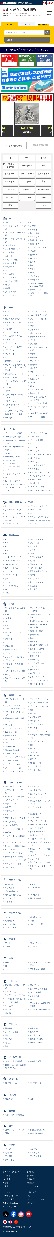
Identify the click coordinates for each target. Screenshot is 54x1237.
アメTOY (34, 344)
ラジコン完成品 (36, 557)
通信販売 (31, 1183)
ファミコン (9, 725)
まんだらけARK (9, 1206)
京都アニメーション (13, 361)
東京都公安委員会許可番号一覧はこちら (17, 1227)
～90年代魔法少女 (12, 377)
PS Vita (33, 713)
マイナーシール (36, 797)
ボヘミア (6, 1192)
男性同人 (27, 190)
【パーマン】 (10, 387)
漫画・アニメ (35, 943)
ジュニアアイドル (37, 677)
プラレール (34, 543)
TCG (7, 814)
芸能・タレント (36, 240)
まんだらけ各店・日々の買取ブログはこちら (27, 49)
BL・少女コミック (13, 245)
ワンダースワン (36, 741)
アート (8, 943)
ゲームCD (9, 653)
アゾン (8, 470)
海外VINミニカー (37, 568)
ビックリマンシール (38, 794)
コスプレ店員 (8, 1199)
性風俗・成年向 (11, 260)
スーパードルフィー (13, 481)
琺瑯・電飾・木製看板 (14, 1115)
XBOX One (34, 756)
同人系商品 (9, 1039)
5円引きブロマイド (38, 839)
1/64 (6, 553)
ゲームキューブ (11, 735)
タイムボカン (10, 339)
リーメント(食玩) (37, 479)
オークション (32, 1186)
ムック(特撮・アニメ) (14, 249)
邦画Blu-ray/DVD (37, 659)
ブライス (33, 447)
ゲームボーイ (10, 753)
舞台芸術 (33, 230)
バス (7, 593)
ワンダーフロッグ (37, 487)
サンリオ (9, 506)
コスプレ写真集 (36, 1039)
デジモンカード (11, 811)
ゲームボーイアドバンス (15, 757)
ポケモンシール (11, 804)
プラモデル (34, 330)
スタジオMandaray (10, 1203)
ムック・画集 (10, 277)
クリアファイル (36, 786)
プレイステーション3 (39, 699)
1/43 (6, 550)
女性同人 (10, 190)
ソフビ (33, 326)
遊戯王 (8, 807)
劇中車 (33, 561)
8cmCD (8, 614)
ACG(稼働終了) (11, 825)
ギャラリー (34, 1153)
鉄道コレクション (37, 582)
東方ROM (34, 1028)
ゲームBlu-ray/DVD (13, 650)
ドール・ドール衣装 (13, 433)
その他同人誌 (43, 190)
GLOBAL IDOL (11, 928)
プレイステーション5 (39, 706)
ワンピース (34, 361)
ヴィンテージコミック (14, 222)
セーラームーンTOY (13, 513)
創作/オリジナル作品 (38, 989)
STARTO (8, 917)
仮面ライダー (35, 379)
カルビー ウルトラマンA (40, 855)
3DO (32, 745)
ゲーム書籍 (9, 252)
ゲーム (8, 946)
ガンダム (33, 368)
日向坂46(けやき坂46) (14, 895)
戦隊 (32, 386)
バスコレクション (37, 539)
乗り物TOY (27, 166)
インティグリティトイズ (15, 474)
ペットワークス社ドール (40, 454)
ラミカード (9, 867)
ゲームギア (34, 728)
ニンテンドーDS (12, 761)
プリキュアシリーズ (13, 523)
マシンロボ (9, 354)
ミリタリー (34, 237)
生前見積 (31, 1179)
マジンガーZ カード (38, 821)
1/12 (6, 539)
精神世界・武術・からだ (40, 645)
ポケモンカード (11, 800)
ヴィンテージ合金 (37, 417)
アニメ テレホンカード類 (15, 860)
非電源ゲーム (10, 267)
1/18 (6, 543)
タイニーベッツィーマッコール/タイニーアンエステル (15, 487)
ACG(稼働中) (10, 821)
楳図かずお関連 (36, 631)
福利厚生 (6, 1179)
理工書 (33, 251)
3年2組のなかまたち (13, 437)
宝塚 (44, 182)
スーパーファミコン (13, 728)
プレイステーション (13, 768)
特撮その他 (34, 393)
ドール (43, 158)
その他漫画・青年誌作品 (15, 999)
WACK (33, 884)
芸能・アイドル (36, 652)
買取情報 (31, 1176)
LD (6, 622)
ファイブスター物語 (38, 403)
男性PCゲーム (11, 1083)
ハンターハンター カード (15, 797)
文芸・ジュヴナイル (38, 247)
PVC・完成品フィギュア (40, 315)
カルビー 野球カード (38, 828)
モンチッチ (34, 513)
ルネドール (34, 483)
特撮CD (33, 638)
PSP (31, 710)
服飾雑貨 (9, 1099)
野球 (10, 205)
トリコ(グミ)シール (13, 842)
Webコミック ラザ (10, 1196)
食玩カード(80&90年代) (15, 846)
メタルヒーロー (36, 390)
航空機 (33, 575)
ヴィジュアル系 (36, 924)
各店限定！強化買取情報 (40, 1009)
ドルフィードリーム (38, 433)
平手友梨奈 (9, 888)
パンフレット (35, 276)
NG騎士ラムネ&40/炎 (39, 413)
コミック (9, 256)
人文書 (33, 226)
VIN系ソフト (35, 673)
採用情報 (6, 1176)
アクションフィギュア (39, 312)
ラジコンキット (36, 553)
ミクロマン (9, 357)
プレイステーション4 (39, 703)
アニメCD (9, 646)
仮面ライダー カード (38, 824)
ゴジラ (8, 391)
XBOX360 (34, 752)
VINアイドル (10, 924)
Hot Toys (8, 417)
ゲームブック (35, 290)
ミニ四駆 (33, 546)
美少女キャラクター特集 (40, 862)
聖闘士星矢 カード (37, 814)
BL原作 (8, 618)
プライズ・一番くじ (38, 319)
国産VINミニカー (37, 564)
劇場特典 (9, 1153)
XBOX (32, 748)
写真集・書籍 (35, 898)
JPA (6, 315)
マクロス (33, 372)
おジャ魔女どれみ (12, 319)
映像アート (34, 670)
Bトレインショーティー (15, 557)
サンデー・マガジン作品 (15, 995)
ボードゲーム (35, 280)
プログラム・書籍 (37, 969)
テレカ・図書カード (13, 1032)
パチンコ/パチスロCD (14, 664)
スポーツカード (36, 835)
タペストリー (10, 1160)
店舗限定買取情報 (40, 145)
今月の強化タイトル (13, 786)
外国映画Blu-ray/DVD (39, 621)
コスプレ (27, 198)
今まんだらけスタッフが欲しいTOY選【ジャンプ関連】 (15, 368)
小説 (7, 270)
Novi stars (9, 453)
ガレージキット (36, 333)
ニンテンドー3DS (12, 764)
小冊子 (33, 269)
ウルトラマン (35, 382)
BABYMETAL (36, 888)
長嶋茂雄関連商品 (37, 1130)
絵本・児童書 (10, 263)
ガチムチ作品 (35, 992)
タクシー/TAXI (11, 575)
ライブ (8, 675)
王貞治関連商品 (36, 1133)
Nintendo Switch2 (12, 750)
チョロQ (8, 579)
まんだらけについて (11, 1172)
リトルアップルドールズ (40, 472)
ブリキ (33, 340)
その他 (43, 205)
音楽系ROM (35, 1035)
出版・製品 (31, 1192)
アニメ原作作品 (11, 1002)
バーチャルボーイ (12, 739)
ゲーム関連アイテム (13, 336)
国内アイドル (35, 917)
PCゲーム (10, 198)
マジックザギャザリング (15, 818)
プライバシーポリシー (36, 1199)
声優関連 (9, 1156)
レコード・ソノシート (39, 680)
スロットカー (10, 571)
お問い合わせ (32, 1203)
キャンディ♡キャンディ (40, 490)
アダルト (9, 639)
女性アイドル (43, 174)
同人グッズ (34, 985)
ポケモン (33, 354)
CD (6, 966)
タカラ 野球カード (37, 832)
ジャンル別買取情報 (13, 146)
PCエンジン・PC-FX (38, 731)
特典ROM (34, 1032)
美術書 (8, 288)
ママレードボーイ (37, 510)
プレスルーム (32, 1196)
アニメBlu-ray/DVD (13, 642)
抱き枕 (8, 1046)
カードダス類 (35, 790)
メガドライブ (35, 717)
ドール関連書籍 (36, 440)
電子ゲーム (34, 759)
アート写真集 (10, 292)
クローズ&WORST (13, 332)
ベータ (8, 667)
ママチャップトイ (37, 462)
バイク (8, 589)
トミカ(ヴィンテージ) (14, 586)
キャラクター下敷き (13, 864)
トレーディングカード (14, 829)
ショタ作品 (34, 996)
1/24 (6, 546)
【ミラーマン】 (11, 401)
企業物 (43, 198)
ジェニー (9, 477)
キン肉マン (9, 329)
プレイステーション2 (14, 771)
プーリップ (34, 451)
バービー (33, 444)
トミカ (8, 582)
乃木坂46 (9, 884)
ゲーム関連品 (35, 770)
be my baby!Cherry (12, 457)
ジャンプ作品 (10, 992)
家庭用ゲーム (10, 174)
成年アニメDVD (36, 684)
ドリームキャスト (37, 724)
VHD (7, 625)
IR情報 (5, 1186)
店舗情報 (31, 1172)
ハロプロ (9, 902)
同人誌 (8, 1009)
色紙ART (9, 832)
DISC (43, 166)
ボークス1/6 (35, 458)
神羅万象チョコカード (14, 857)
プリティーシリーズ (38, 506)
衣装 (32, 1099)
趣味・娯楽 (34, 233)
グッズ (8, 1149)
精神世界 (33, 254)
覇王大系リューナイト (14, 374)
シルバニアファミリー (14, 510)
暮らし (33, 265)
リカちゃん (34, 469)
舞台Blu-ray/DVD (37, 649)
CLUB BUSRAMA (12, 561)
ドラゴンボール (11, 350)
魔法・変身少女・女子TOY (10, 165)
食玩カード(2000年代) (14, 849)
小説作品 (33, 999)
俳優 (32, 921)
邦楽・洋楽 (34, 656)
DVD (7, 970)
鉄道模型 (33, 586)
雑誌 (32, 272)
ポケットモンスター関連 (15, 671)
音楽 (32, 222)
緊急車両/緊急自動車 (38, 571)
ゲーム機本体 (35, 766)
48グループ (9, 898)
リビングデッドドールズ (40, 476)
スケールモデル (11, 568)
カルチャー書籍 (11, 281)
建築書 (8, 284)
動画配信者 (9, 921)
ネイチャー (34, 258)
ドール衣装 (34, 437)
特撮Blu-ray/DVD (37, 635)
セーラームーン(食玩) (14, 853)
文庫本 (33, 262)
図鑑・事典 (34, 244)
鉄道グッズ (34, 579)
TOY (27, 158)
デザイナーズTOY (37, 337)
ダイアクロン (10, 343)
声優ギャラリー (36, 1156)
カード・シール (27, 174)
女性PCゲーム (36, 1083)
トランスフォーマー (38, 375)
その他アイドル (36, 895)
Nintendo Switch (11, 746)
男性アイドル (10, 182)
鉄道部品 (33, 589)
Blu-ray (8, 962)
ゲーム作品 (9, 1006)
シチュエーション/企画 (14, 657)
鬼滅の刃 (33, 357)
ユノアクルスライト (38, 465)
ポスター (27, 182)
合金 (32, 322)
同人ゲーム (9, 1035)
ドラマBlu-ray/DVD (13, 660)
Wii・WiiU (9, 743)
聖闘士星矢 (34, 365)
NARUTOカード (36, 817)
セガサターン (35, 720)
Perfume (33, 891)
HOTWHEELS (11, 564)
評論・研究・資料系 (13, 1061)
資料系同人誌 (35, 1061)
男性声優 (33, 642)
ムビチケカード (36, 859)
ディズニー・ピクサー (14, 347)
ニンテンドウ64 (11, 732)
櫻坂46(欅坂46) (11, 891)
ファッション (10, 295)
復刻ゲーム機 (35, 763)
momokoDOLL (11, 460)
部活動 (5, 1183)
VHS (7, 629)
